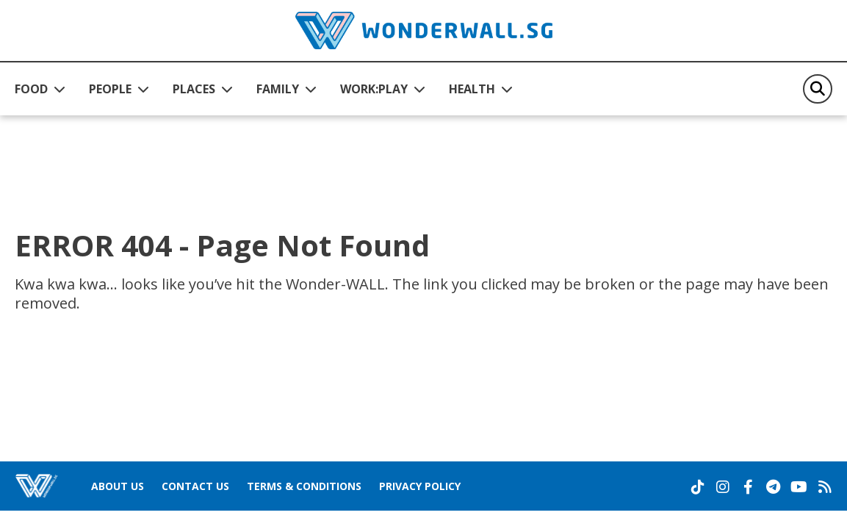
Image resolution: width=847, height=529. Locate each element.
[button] (40, 89)
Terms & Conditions (304, 486)
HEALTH (472, 89)
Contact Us (195, 486)
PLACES (194, 89)
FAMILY (277, 89)
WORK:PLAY (374, 89)
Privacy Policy (420, 486)
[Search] (817, 89)
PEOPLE (110, 89)
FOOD (31, 89)
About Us (117, 486)
